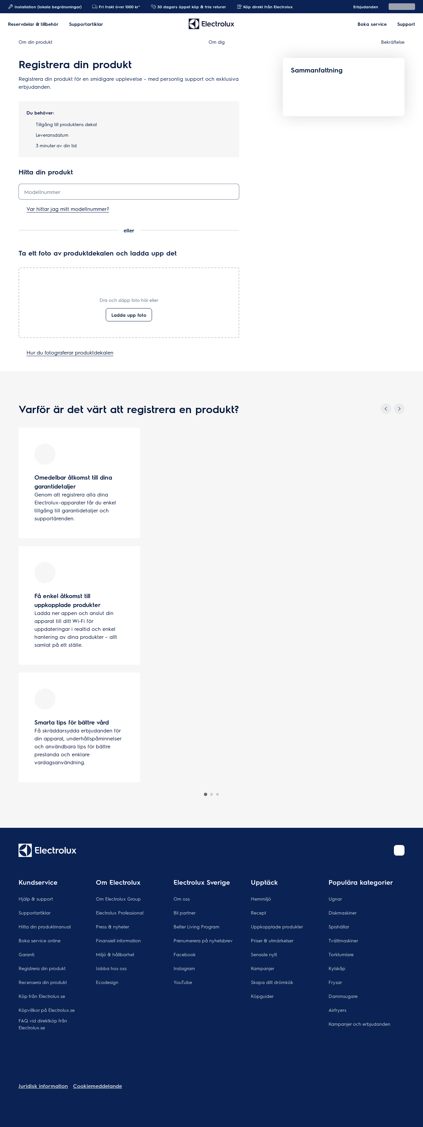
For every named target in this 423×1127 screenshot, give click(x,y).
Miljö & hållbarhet (115, 954)
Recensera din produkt (43, 982)
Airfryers (337, 1010)
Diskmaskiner (342, 913)
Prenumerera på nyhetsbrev (203, 940)
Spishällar (338, 926)
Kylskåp (336, 968)
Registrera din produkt (42, 968)
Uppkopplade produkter (277, 926)
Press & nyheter (112, 926)
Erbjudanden (362, 6)
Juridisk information (43, 1085)
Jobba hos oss (111, 968)
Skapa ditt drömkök (272, 982)
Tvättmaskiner (343, 940)
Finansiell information (118, 940)
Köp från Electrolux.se (42, 996)
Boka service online (39, 940)
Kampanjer (262, 968)
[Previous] (386, 408)
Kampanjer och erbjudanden (359, 1024)
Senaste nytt (264, 954)
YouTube (182, 982)
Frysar (335, 982)
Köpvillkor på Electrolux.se (47, 1010)
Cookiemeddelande (97, 1085)
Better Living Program (196, 926)
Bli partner (184, 913)
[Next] (399, 408)
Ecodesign (107, 982)
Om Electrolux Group (118, 899)
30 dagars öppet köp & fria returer (188, 6)
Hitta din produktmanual (45, 926)
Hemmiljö (261, 899)
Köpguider (262, 996)
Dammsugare (343, 996)
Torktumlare (341, 954)
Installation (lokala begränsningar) (45, 6)
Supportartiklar (35, 913)
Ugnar (335, 899)
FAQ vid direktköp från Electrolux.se (43, 1023)
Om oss (181, 899)
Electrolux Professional (119, 913)
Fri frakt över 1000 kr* (116, 6)
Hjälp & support (36, 899)
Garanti (26, 954)
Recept (258, 913)
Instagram (184, 968)
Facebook (184, 954)
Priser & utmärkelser (272, 940)
